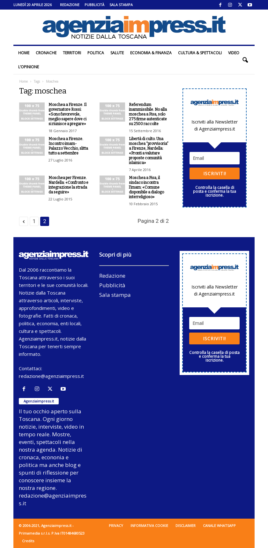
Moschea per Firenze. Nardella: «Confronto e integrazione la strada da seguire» (68, 185)
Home (23, 53)
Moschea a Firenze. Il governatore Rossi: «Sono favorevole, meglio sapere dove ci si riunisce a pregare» (67, 114)
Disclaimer (185, 525)
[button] (245, 60)
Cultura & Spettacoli (200, 53)
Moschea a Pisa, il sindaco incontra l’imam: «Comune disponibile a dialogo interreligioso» (146, 187)
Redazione (69, 4)
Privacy (116, 525)
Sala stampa (121, 4)
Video (233, 53)
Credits (28, 540)
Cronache (46, 53)
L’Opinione (28, 67)
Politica (95, 53)
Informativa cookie (149, 525)
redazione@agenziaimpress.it (51, 376)
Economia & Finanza (151, 53)
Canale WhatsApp (219, 525)
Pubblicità (94, 4)
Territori (72, 53)
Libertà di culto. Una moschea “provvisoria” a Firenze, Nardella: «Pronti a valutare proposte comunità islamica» (148, 151)
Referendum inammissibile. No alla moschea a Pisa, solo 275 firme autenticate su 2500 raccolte (148, 114)
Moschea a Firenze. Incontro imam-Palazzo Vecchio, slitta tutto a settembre (68, 146)
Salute (117, 53)
